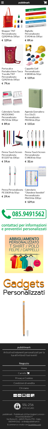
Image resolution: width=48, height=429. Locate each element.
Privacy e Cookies (24, 378)
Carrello (24, 373)
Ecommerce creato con (24, 424)
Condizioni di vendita (24, 383)
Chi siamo (24, 388)
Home (24, 368)
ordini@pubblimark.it (30, 421)
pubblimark (24, 2)
